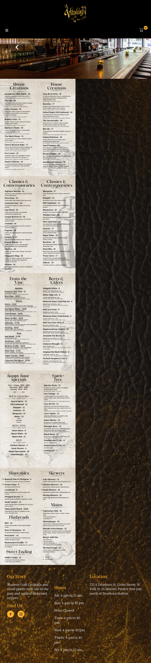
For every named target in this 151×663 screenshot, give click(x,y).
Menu (6, 30)
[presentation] (17, 46)
